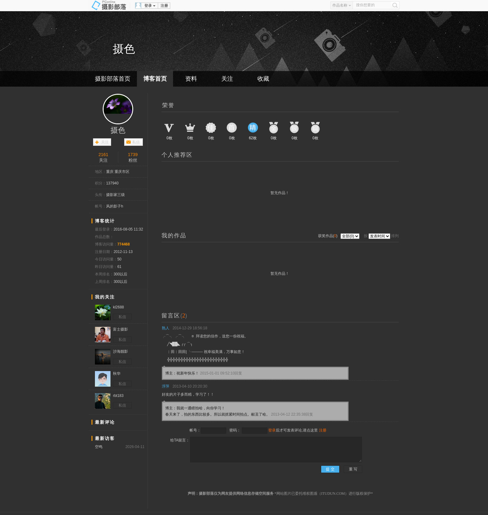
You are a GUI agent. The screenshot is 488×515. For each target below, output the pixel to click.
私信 (136, 142)
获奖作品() (328, 236)
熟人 (165, 328)
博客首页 (155, 78)
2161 (103, 154)
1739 (133, 154)
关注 (227, 78)
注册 (164, 5)
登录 (148, 5)
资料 (191, 78)
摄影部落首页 (112, 78)
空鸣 (98, 447)
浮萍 (165, 386)
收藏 (263, 78)
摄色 (117, 130)
